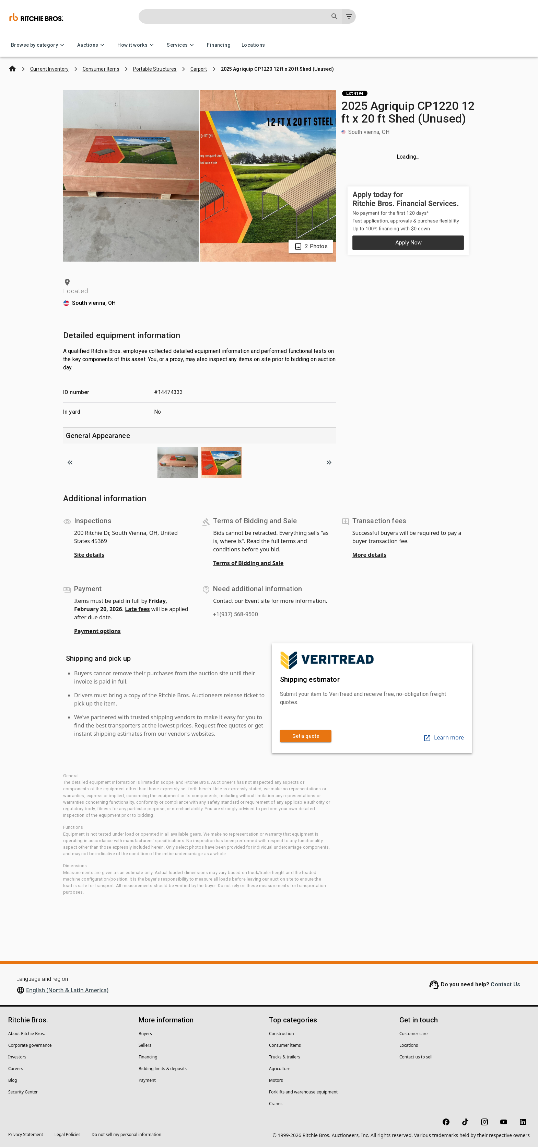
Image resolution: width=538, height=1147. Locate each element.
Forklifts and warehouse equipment (303, 1092)
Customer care (413, 1033)
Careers (15, 1068)
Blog (12, 1080)
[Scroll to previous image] (70, 462)
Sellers (145, 1045)
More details (369, 555)
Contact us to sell (415, 1057)
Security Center (23, 1092)
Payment (147, 1080)
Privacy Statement (25, 1134)
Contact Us (505, 984)
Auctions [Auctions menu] (91, 45)
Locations (253, 45)
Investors (17, 1057)
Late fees (137, 609)
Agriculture (280, 1068)
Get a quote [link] (305, 736)
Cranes (275, 1103)
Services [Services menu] (181, 45)
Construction (281, 1033)
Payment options (97, 631)
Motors (276, 1080)
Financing (218, 45)
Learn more (443, 737)
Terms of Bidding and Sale (248, 563)
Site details (89, 555)
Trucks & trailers (284, 1057)
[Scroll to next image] (329, 462)
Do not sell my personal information (126, 1134)
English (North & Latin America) (67, 990)
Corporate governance (29, 1045)
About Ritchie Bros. (26, 1033)
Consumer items (285, 1045)
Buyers (145, 1033)
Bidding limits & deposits (163, 1068)
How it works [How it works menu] (137, 45)
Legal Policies (67, 1134)
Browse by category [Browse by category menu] (38, 45)
